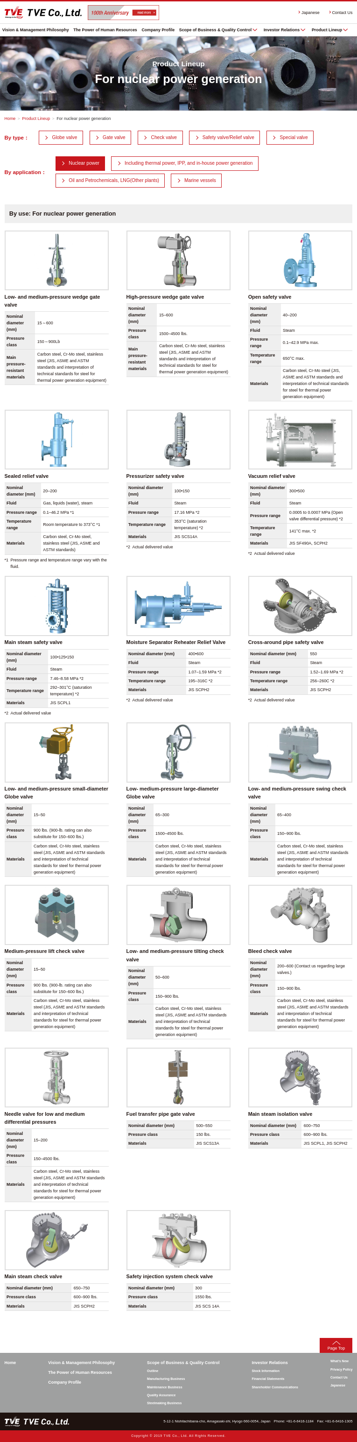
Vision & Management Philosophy (35, 30)
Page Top (336, 1348)
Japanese (310, 12)
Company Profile (158, 30)
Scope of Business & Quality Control (215, 30)
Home (10, 118)
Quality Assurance (161, 1395)
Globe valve (64, 137)
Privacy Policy (341, 1369)
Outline (152, 1370)
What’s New (339, 1361)
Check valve (164, 137)
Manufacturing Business (166, 1378)
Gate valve (114, 137)
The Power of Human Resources (105, 30)
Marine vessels (200, 180)
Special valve (294, 137)
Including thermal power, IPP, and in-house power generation (189, 163)
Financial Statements (268, 1378)
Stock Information (266, 1370)
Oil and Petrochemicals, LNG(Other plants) (114, 180)
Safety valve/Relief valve (228, 137)
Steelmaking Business (164, 1403)
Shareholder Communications (275, 1387)
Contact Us (342, 12)
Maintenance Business (164, 1387)
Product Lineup (327, 30)
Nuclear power (84, 163)
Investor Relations (282, 30)
